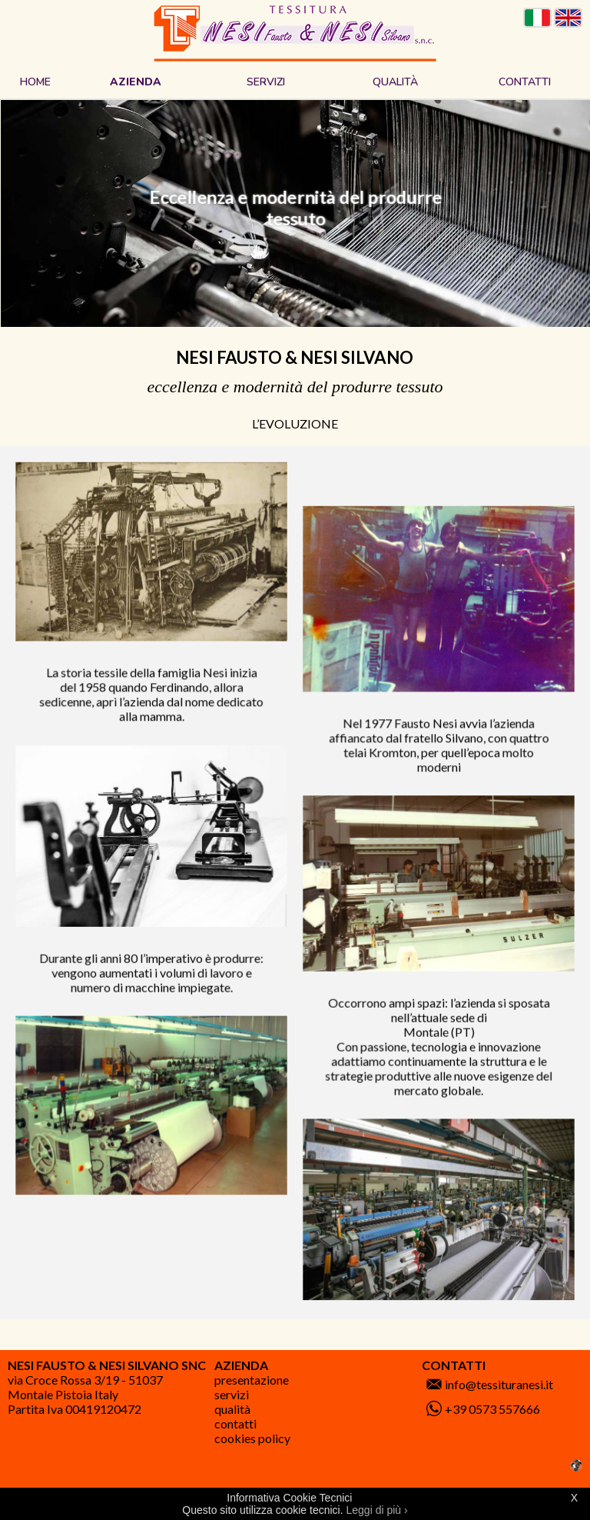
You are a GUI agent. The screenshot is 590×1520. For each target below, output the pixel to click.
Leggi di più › (377, 1510)
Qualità (232, 1409)
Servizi (231, 1394)
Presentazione (251, 1379)
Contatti (235, 1423)
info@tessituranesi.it (499, 1384)
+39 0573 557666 (492, 1409)
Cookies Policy (252, 1438)
